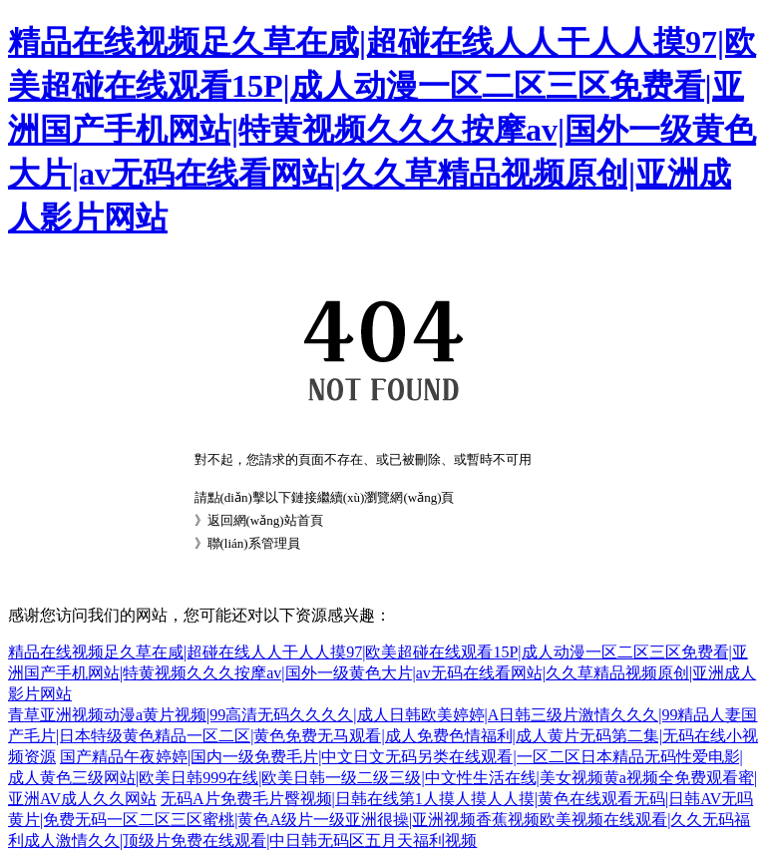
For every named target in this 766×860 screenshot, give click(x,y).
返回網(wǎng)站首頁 (265, 520)
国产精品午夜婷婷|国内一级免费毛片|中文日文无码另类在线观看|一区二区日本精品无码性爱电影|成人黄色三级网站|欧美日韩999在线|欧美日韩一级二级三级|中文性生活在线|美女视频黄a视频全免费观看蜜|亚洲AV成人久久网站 (382, 777)
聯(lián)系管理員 (253, 543)
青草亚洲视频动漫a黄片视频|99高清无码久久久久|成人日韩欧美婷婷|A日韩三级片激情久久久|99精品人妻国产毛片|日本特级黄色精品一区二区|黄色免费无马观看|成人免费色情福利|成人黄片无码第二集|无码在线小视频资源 (383, 735)
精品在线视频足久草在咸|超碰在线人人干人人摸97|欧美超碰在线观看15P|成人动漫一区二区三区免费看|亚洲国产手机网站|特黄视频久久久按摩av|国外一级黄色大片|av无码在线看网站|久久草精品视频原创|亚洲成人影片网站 (382, 129)
